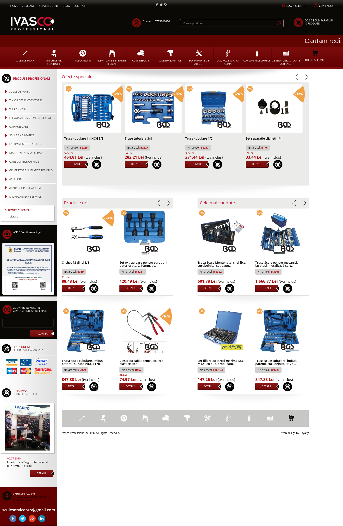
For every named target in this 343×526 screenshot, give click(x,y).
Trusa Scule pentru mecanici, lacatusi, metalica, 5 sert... (276, 264)
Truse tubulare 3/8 (138, 138)
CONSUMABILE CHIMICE (257, 56)
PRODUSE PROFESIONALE (32, 78)
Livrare (14, 216)
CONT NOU (326, 6)
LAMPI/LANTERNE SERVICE (25, 196)
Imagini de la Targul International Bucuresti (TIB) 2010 (27, 464)
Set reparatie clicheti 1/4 (264, 138)
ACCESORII (15, 179)
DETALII (75, 164)
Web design (288, 433)
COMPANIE (28, 6)
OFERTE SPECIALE (315, 55)
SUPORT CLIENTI (49, 6)
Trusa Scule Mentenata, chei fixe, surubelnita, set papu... (222, 264)
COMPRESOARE (140, 56)
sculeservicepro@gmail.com (28, 509)
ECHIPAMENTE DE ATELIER (199, 57)
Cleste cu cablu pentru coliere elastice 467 (141, 362)
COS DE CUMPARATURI (319, 22)
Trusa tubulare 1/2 (199, 138)
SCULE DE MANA (25, 56)
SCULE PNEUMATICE (170, 56)
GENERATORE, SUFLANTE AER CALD (286, 57)
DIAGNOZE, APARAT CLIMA (228, 57)
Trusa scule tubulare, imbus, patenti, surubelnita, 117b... (82, 362)
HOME (14, 6)
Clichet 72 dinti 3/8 (75, 263)
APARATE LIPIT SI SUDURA (25, 188)
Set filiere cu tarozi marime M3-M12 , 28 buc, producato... (221, 362)
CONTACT (79, 6)
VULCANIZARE (83, 56)
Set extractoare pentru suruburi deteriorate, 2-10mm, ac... (142, 264)
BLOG (66, 6)
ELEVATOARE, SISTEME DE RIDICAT (111, 57)
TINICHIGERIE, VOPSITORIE (54, 57)
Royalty (304, 433)
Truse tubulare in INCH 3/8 (83, 138)
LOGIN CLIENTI (295, 6)
